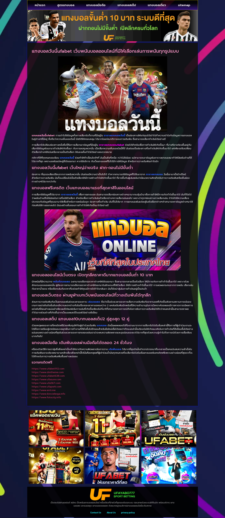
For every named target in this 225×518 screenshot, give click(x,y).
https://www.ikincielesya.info (48, 394)
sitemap (184, 5)
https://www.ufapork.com (46, 386)
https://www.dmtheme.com (48, 372)
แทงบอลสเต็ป (127, 5)
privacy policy (128, 513)
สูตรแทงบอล (65, 5)
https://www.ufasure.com (46, 379)
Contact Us (95, 513)
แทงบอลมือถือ (96, 5)
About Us (111, 513)
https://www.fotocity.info (46, 397)
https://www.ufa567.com (46, 383)
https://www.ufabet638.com (48, 376)
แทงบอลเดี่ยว (157, 5)
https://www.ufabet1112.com (48, 369)
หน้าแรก (40, 5)
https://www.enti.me (44, 390)
